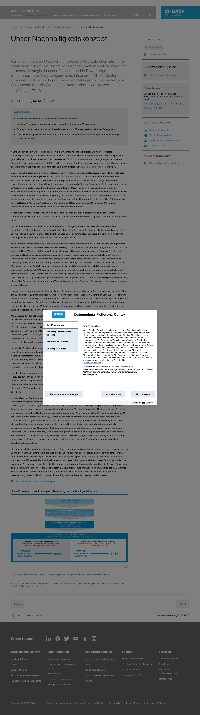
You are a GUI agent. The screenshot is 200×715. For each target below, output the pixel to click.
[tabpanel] (118, 351)
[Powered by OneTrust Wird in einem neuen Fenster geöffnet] (143, 403)
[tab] (60, 325)
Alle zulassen (143, 394)
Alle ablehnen (113, 394)
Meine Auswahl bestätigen (64, 394)
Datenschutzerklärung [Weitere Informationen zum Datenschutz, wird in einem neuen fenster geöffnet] (92, 362)
